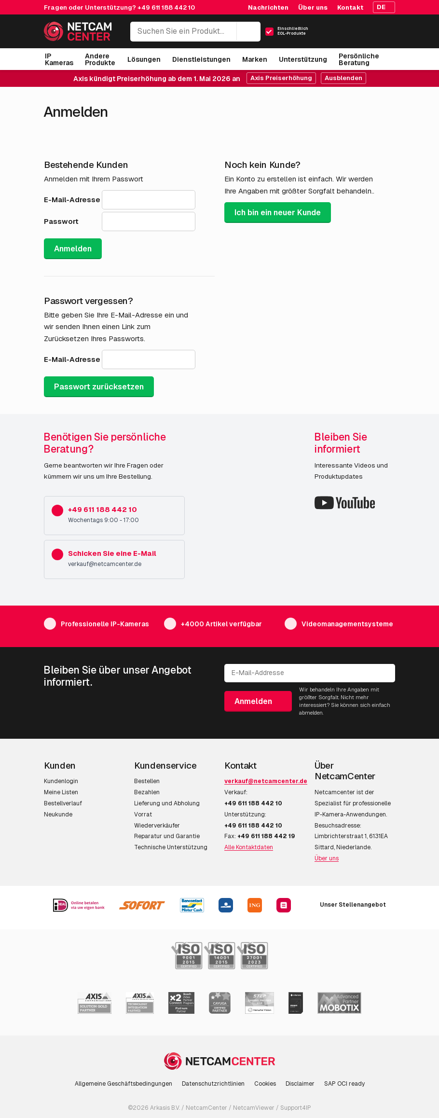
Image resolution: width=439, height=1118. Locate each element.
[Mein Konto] (353, 34)
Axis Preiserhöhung (281, 78)
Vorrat (143, 814)
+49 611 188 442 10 (166, 7)
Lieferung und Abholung (167, 803)
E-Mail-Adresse (72, 199)
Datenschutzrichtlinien (213, 1084)
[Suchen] (248, 31)
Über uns (327, 858)
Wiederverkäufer (157, 825)
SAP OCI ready (344, 1084)
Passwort (61, 221)
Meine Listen (61, 792)
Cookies (265, 1084)
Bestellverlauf (63, 803)
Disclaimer (300, 1084)
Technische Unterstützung (170, 847)
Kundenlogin (61, 781)
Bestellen (147, 781)
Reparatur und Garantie (167, 836)
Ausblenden (343, 78)
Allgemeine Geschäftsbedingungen (123, 1084)
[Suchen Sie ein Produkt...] (195, 31)
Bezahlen (147, 792)
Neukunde (58, 814)
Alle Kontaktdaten (248, 847)
